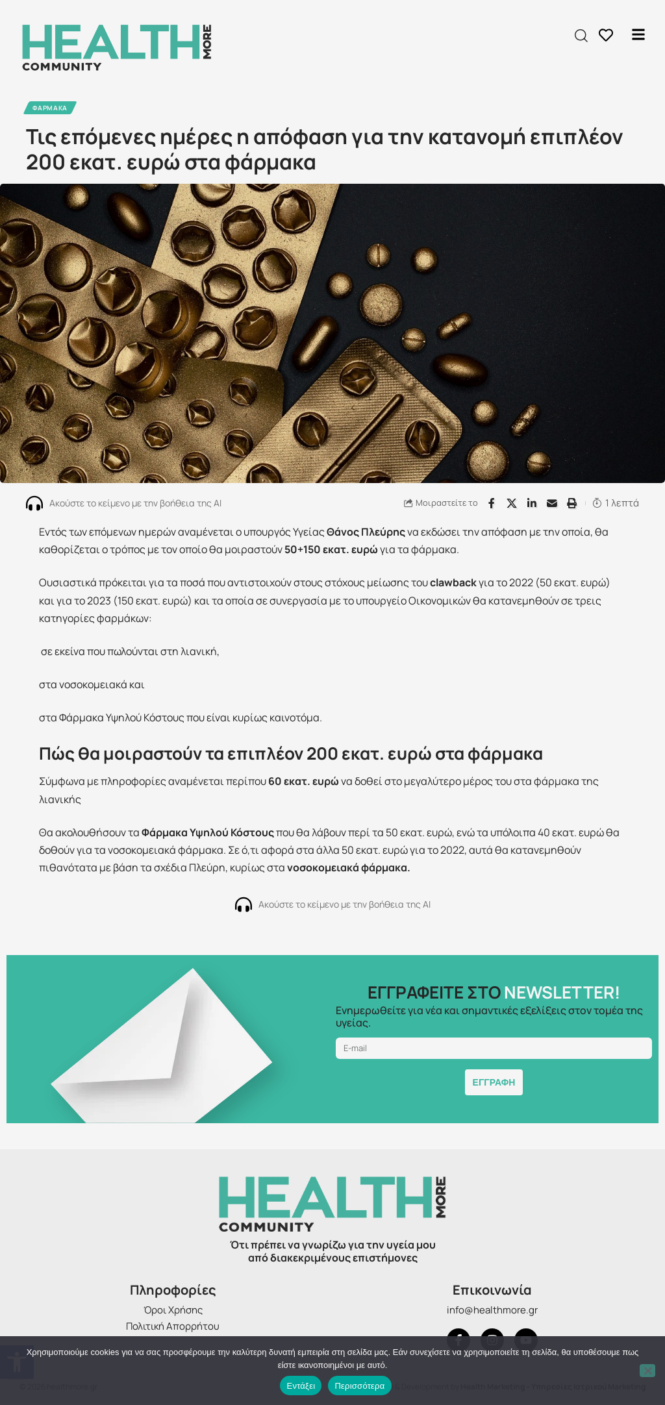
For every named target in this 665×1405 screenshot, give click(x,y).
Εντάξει (300, 1386)
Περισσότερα (359, 1386)
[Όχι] (647, 1370)
